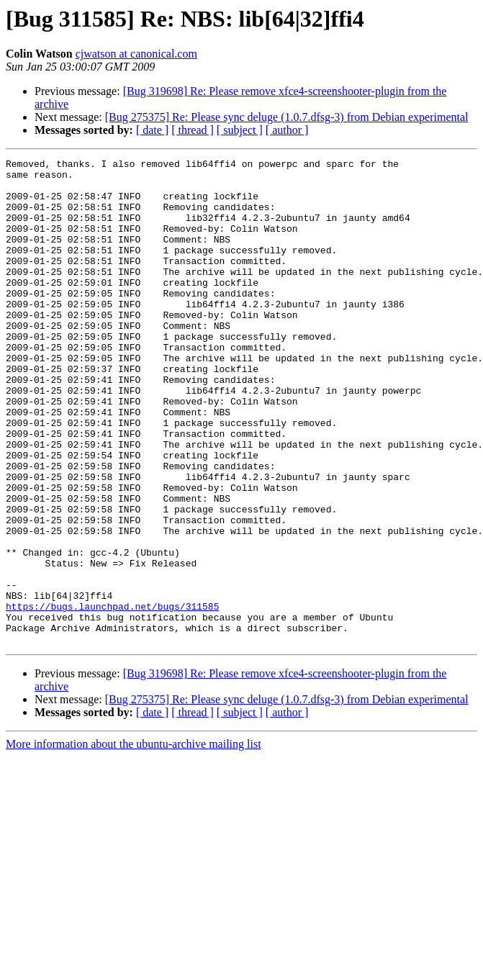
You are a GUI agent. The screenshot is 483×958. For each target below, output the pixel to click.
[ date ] (152, 130)
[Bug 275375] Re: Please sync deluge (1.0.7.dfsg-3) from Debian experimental (287, 117)
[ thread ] (192, 130)
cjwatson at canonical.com (136, 54)
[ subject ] (240, 130)
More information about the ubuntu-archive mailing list (133, 841)
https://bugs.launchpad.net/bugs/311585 (112, 696)
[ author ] (287, 130)
